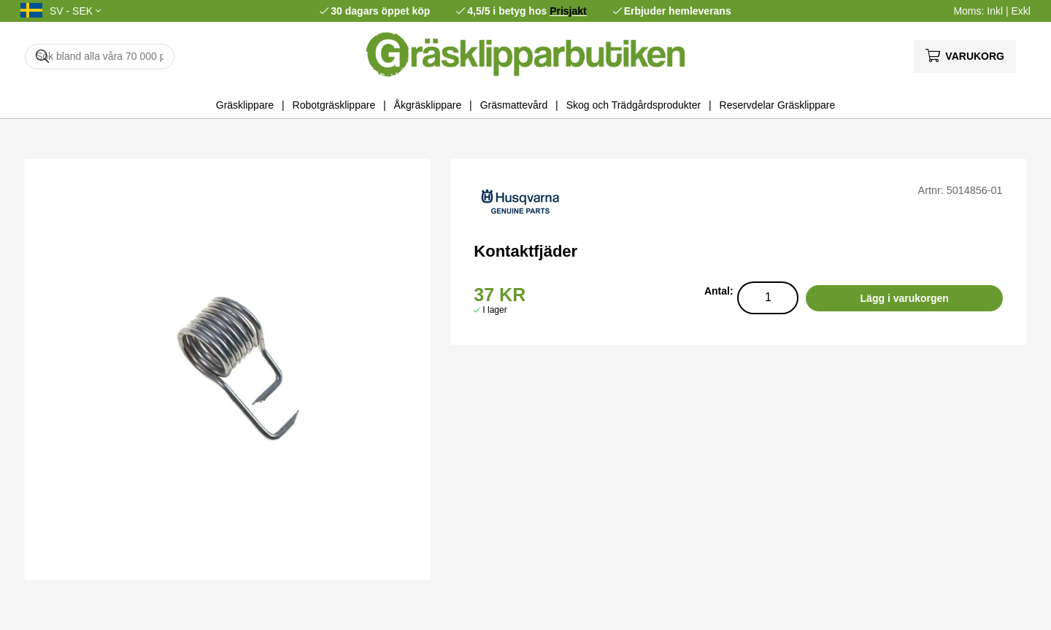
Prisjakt (568, 11)
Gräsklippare (245, 105)
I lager (494, 310)
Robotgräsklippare (334, 105)
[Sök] (99, 56)
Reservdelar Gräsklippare (778, 105)
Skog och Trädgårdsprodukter (633, 105)
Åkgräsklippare (428, 105)
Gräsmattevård (514, 105)
